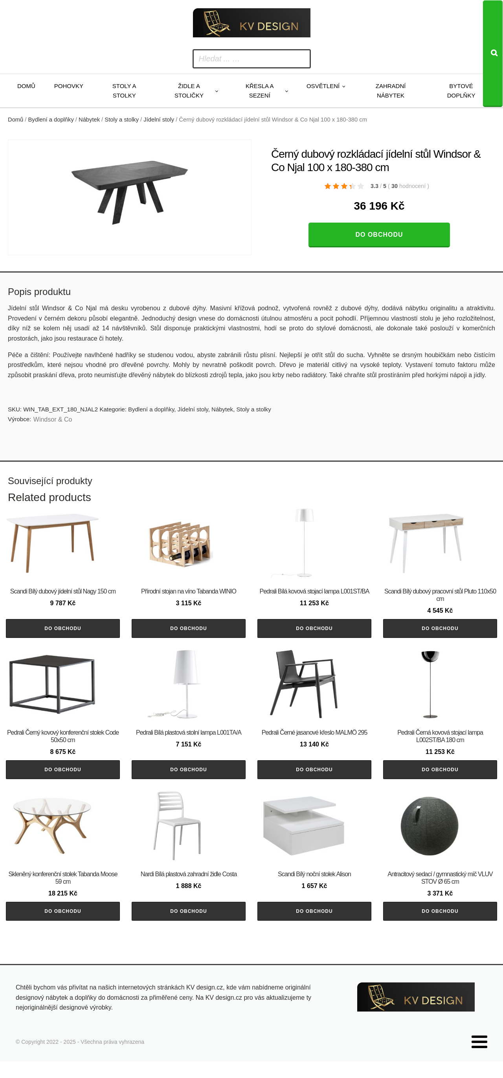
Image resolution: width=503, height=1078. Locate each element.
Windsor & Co (52, 419)
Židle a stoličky (189, 91)
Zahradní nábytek (391, 91)
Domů (26, 86)
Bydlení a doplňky (51, 119)
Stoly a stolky (124, 91)
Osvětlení (323, 86)
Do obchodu (379, 234)
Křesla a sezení (260, 91)
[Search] (493, 53)
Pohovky (68, 86)
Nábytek (89, 119)
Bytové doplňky (461, 91)
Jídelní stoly (158, 119)
